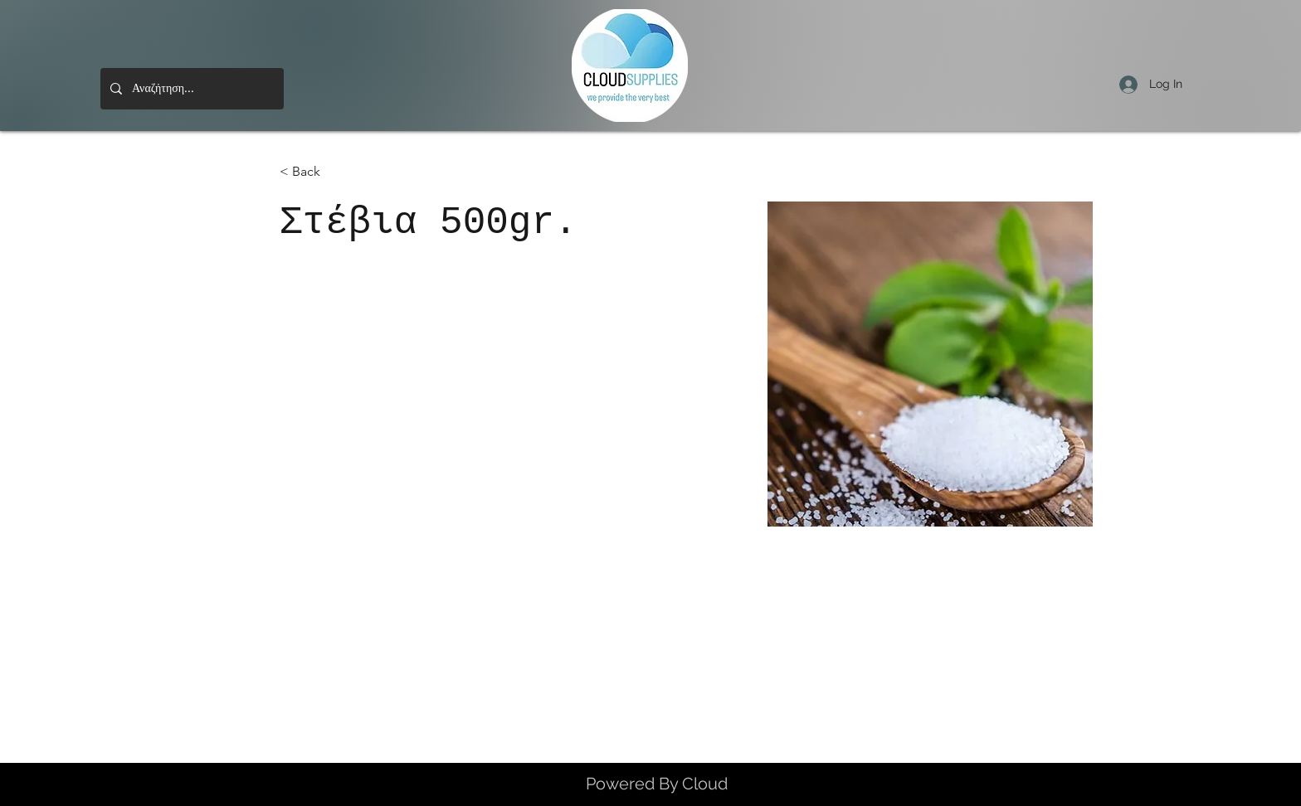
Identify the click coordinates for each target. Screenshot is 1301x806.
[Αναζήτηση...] (190, 88)
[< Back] (312, 172)
